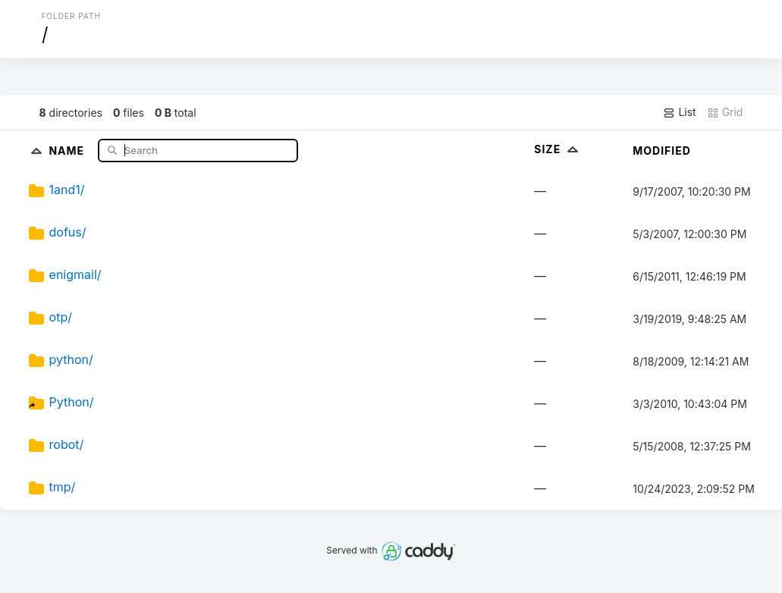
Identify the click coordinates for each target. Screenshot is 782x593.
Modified (662, 150)
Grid (725, 112)
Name (68, 149)
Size (558, 149)
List (679, 112)
